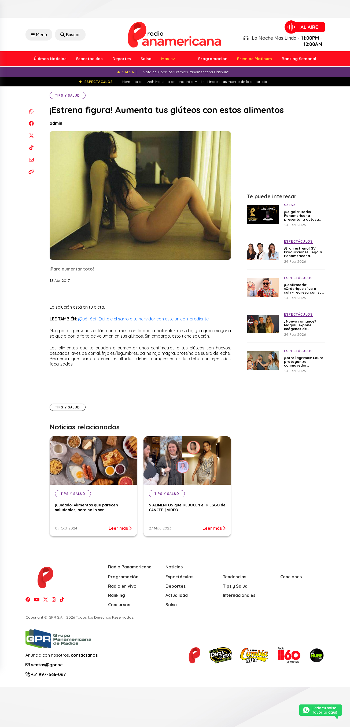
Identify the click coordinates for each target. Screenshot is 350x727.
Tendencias (234, 576)
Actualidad (176, 595)
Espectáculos (89, 58)
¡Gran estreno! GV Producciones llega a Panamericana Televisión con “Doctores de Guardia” (303, 252)
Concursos (119, 604)
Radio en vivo (122, 586)
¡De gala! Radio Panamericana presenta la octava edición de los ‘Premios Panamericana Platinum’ (301, 215)
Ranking (116, 595)
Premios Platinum (254, 58)
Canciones (291, 576)
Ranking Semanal (299, 58)
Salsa (146, 58)
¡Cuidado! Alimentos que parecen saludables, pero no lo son (86, 507)
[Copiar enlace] (31, 172)
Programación (212, 58)
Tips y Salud (67, 95)
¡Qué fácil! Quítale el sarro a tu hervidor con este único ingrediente (143, 319)
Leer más (120, 528)
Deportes (121, 58)
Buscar (70, 34)
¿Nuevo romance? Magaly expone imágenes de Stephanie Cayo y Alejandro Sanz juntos (303, 325)
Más (165, 58)
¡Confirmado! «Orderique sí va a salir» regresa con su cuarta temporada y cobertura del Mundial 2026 (303, 288)
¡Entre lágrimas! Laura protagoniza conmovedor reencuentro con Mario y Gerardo (303, 361)
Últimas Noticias (50, 58)
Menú (39, 34)
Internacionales (239, 595)
